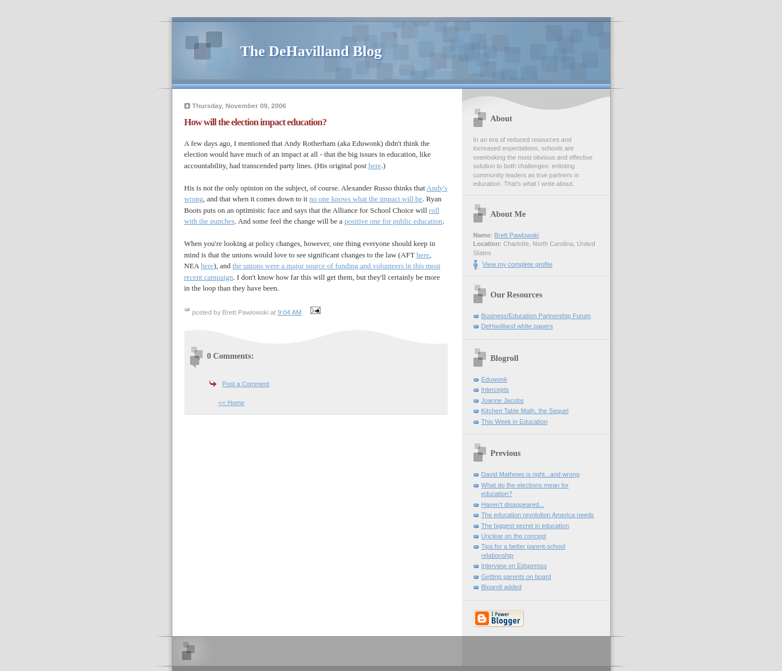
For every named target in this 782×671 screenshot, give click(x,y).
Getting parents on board (516, 576)
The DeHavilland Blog (311, 51)
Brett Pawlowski (516, 235)
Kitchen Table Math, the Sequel (525, 410)
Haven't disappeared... (512, 504)
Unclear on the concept (514, 536)
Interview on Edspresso (514, 565)
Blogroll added (501, 586)
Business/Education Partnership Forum (536, 315)
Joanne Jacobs (502, 400)
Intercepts (495, 389)
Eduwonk (494, 379)
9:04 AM (290, 312)
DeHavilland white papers (517, 326)
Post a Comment (245, 383)
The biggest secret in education (525, 525)
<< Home (231, 402)
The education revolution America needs (537, 514)
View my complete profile (518, 264)
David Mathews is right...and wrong (530, 474)
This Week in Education (514, 421)
